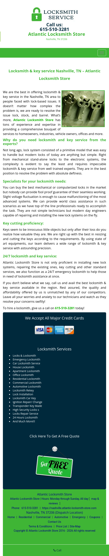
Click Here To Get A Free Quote (54, 436)
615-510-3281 (54, 29)
